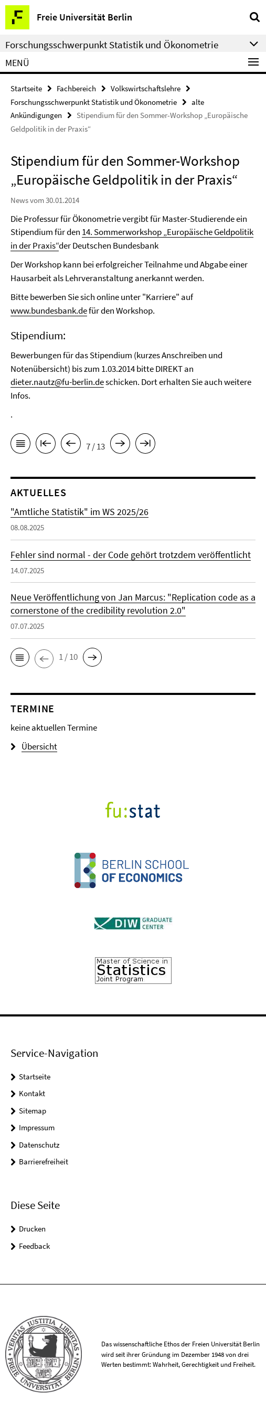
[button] (19, 657)
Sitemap (32, 1111)
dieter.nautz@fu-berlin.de (57, 382)
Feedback (34, 1246)
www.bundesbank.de (48, 310)
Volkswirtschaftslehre (145, 88)
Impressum (37, 1127)
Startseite (26, 88)
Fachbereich (76, 88)
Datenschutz (39, 1145)
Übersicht (33, 746)
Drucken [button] (32, 1229)
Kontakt (32, 1093)
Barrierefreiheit (43, 1161)
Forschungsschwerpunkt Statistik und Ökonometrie (93, 102)
